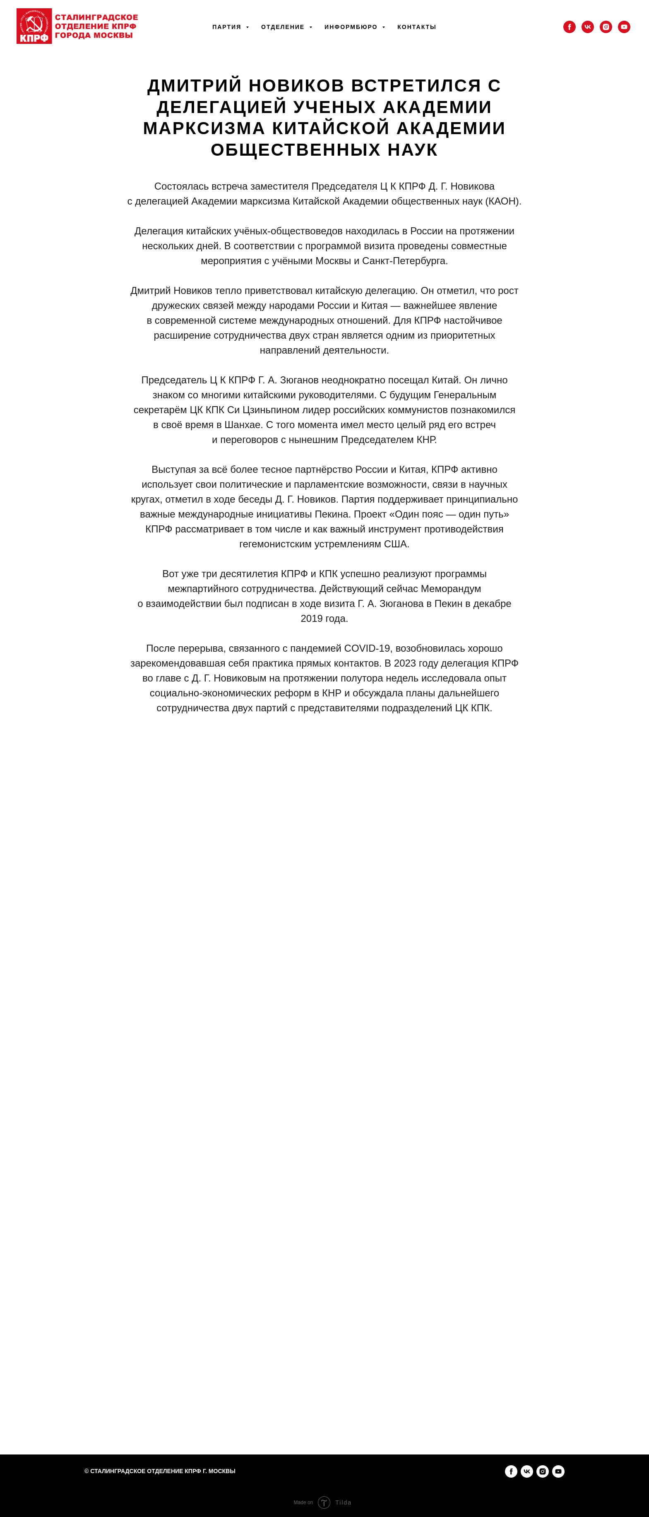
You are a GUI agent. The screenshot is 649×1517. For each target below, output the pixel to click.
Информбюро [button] (352, 27)
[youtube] (624, 27)
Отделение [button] (284, 27)
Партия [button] (228, 27)
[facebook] (569, 27)
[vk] (588, 27)
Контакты (416, 27)
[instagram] (606, 27)
